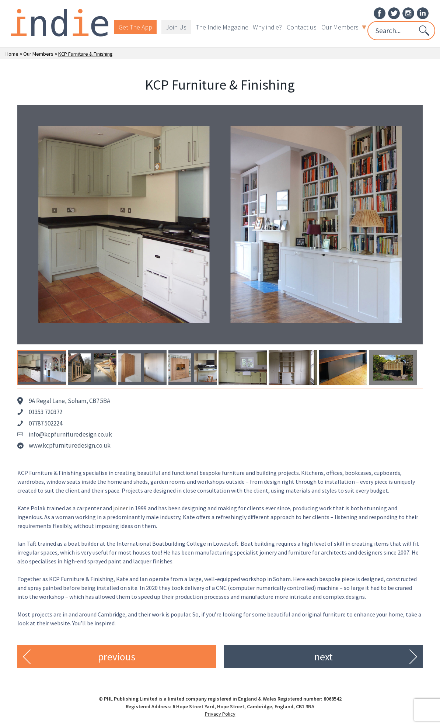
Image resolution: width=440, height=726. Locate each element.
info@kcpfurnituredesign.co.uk (70, 434)
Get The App (135, 27)
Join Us (176, 27)
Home (12, 54)
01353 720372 (45, 412)
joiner (120, 508)
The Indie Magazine (222, 27)
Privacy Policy (220, 714)
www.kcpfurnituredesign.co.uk (70, 445)
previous (116, 656)
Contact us (302, 27)
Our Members (343, 27)
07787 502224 (45, 423)
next (323, 656)
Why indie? (267, 27)
